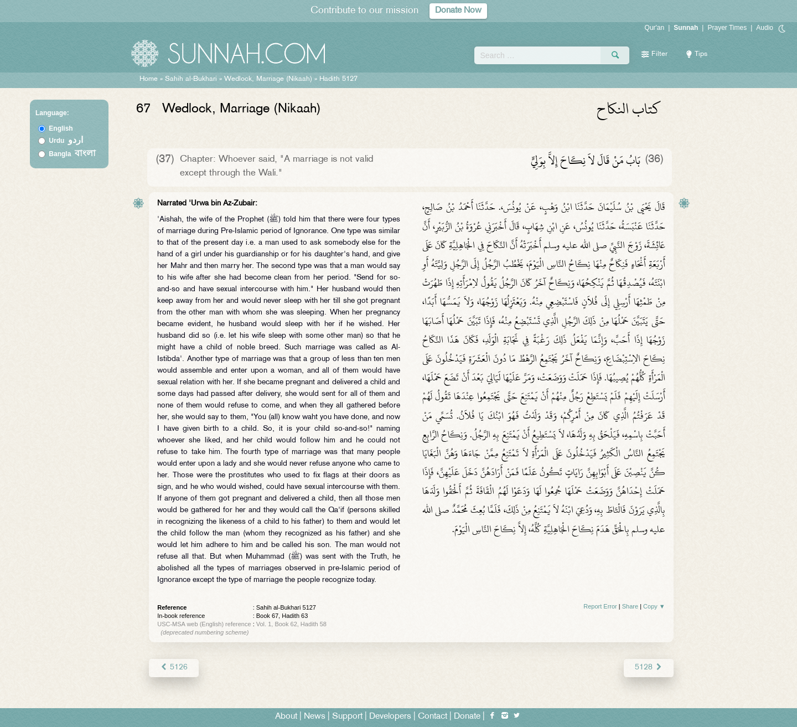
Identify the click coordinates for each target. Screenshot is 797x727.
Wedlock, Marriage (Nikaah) (268, 79)
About (286, 717)
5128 (648, 667)
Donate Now (458, 11)
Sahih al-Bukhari (191, 79)
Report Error (600, 606)
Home (148, 79)
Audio (764, 28)
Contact (432, 717)
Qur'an (655, 28)
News (314, 717)
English (61, 128)
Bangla (72, 154)
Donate (467, 717)
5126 (173, 667)
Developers (390, 717)
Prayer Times (727, 28)
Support (347, 717)
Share (630, 606)
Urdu (66, 141)
